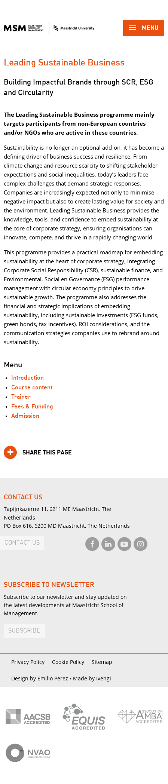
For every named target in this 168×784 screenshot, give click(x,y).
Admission (25, 416)
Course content (31, 388)
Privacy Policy (28, 661)
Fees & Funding (32, 407)
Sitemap (102, 661)
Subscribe (24, 631)
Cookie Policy (68, 661)
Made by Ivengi (92, 678)
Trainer (21, 397)
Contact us (22, 543)
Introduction (27, 378)
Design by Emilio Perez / (42, 678)
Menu (144, 29)
